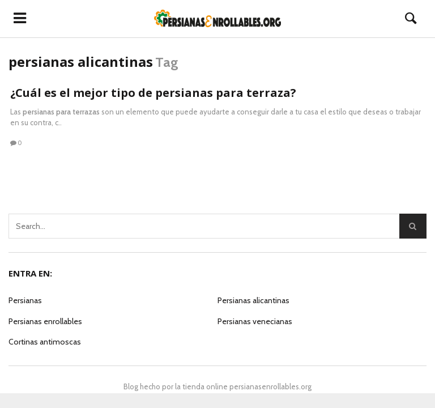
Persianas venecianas (255, 321)
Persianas (25, 300)
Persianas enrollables (45, 321)
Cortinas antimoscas (44, 342)
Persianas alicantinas (253, 300)
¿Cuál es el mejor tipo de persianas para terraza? (153, 92)
